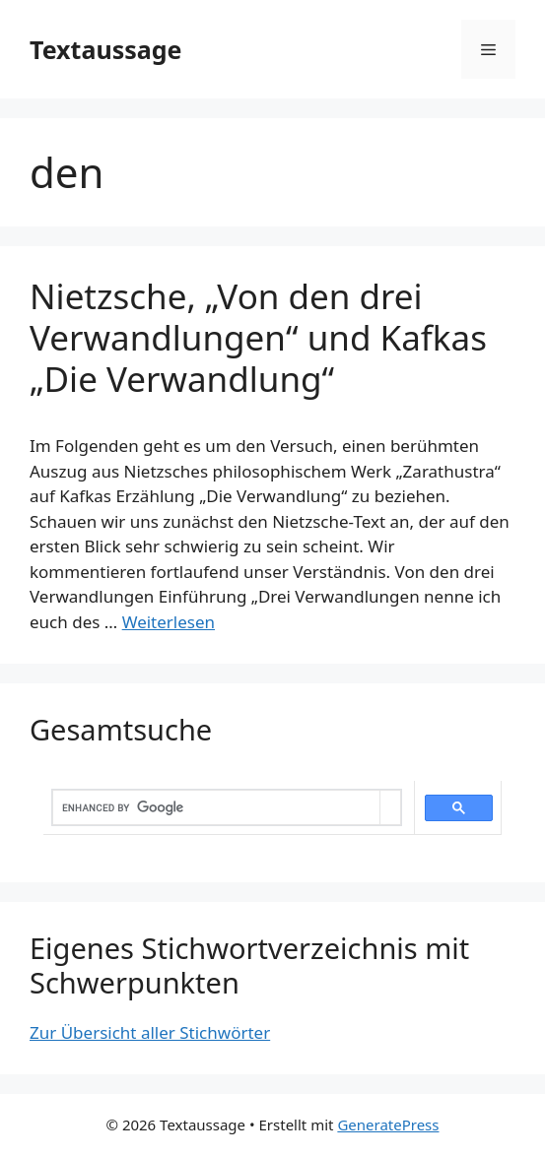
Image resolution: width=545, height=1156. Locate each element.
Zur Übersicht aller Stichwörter (150, 1032)
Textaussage (105, 49)
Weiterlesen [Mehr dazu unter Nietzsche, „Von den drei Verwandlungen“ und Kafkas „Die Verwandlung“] (168, 621)
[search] (216, 807)
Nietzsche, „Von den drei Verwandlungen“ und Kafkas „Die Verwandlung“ (258, 337)
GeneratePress (388, 1124)
